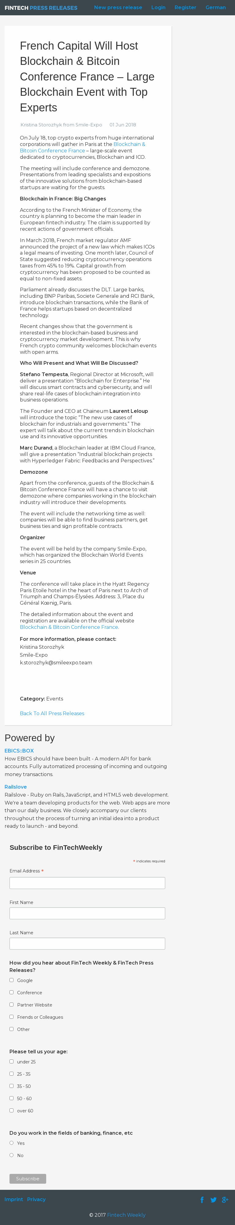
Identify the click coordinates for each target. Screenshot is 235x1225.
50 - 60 (24, 1098)
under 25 (26, 1062)
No (20, 1155)
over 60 (25, 1111)
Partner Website (34, 1005)
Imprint (14, 1199)
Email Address (26, 872)
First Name (21, 902)
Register (185, 7)
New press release (118, 7)
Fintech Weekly (126, 1215)
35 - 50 (24, 1086)
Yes (20, 1143)
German (216, 7)
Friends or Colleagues (40, 1017)
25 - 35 (23, 1074)
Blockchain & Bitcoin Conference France (82, 147)
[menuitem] (116, 7)
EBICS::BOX (19, 751)
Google (25, 980)
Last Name (21, 933)
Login (158, 7)
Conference (29, 992)
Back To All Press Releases (52, 713)
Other (23, 1029)
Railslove (16, 787)
